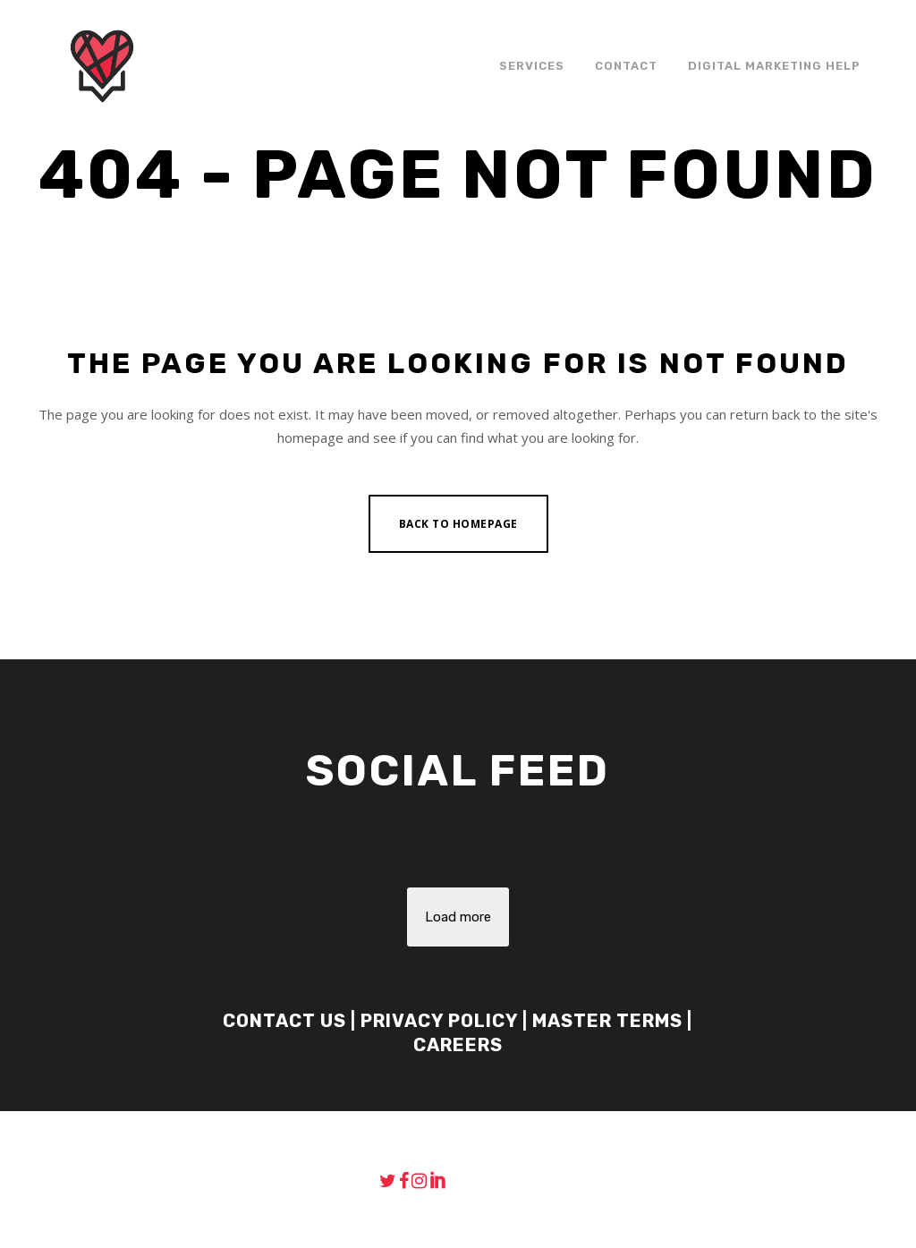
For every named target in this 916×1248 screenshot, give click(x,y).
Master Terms (607, 1021)
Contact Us (284, 1021)
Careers (458, 1045)
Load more (458, 917)
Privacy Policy (439, 1021)
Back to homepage (458, 523)
